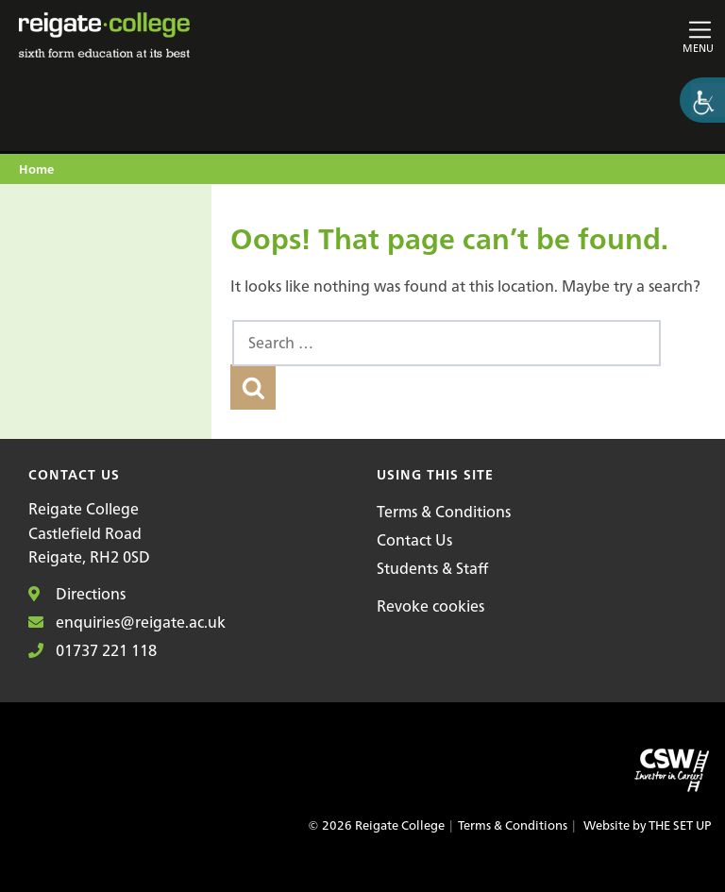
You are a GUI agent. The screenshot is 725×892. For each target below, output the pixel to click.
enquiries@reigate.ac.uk (127, 622)
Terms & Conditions (444, 511)
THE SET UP (680, 825)
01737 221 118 (92, 650)
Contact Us (414, 540)
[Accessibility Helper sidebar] (702, 100)
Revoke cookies (430, 606)
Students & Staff (432, 568)
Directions (77, 594)
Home (36, 170)
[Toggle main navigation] (600, 35)
